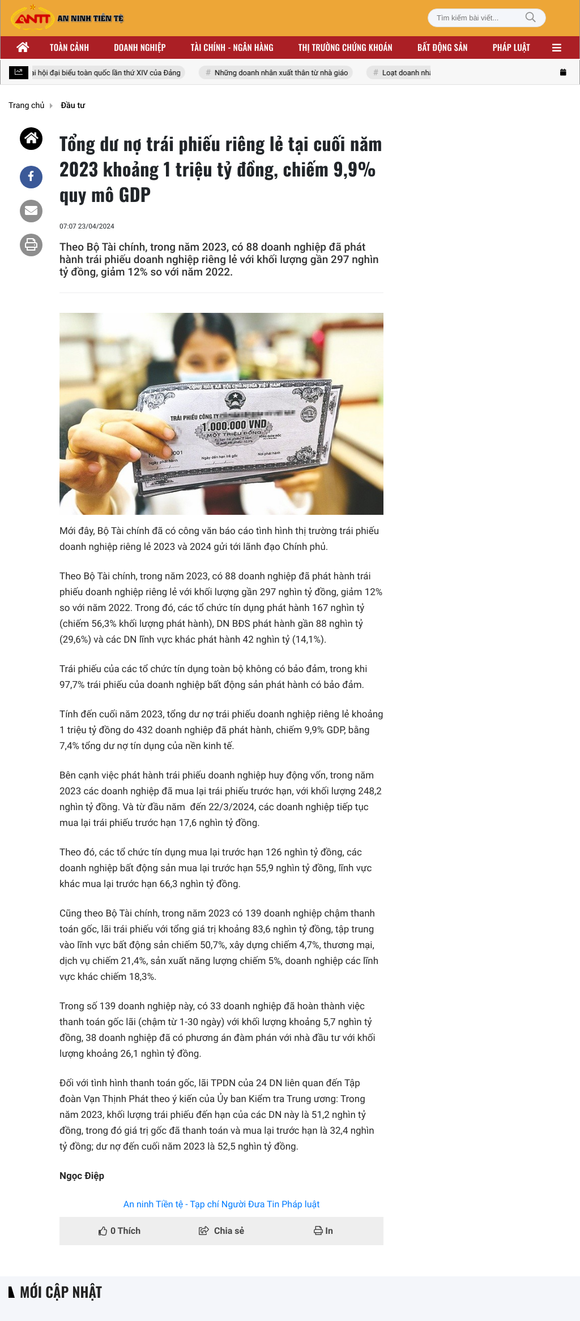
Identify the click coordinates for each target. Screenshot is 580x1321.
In (323, 1230)
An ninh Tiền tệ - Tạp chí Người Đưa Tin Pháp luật (221, 1204)
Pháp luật (511, 47)
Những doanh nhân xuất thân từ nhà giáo (283, 73)
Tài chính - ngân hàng (232, 47)
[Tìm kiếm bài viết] (487, 17)
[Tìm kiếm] (531, 17)
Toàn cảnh (69, 47)
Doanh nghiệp (139, 47)
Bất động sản (442, 47)
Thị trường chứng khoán (345, 47)
